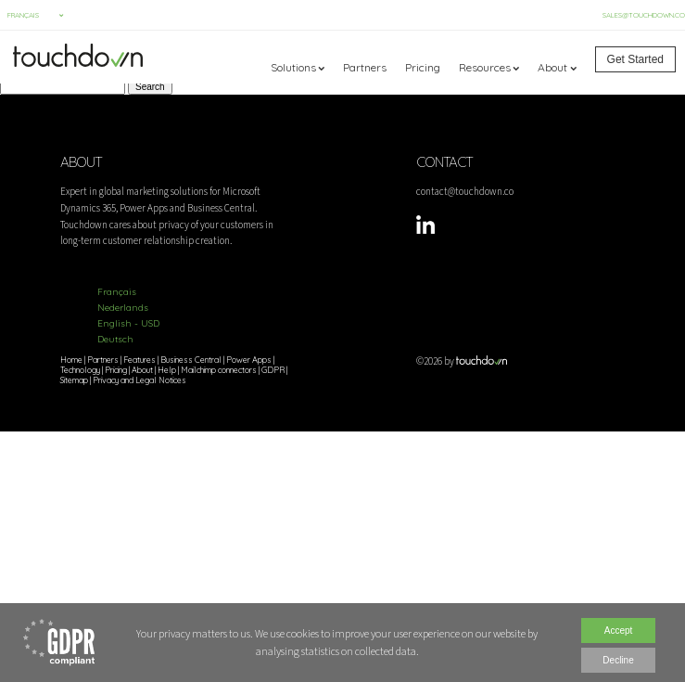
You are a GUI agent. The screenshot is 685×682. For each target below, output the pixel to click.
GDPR (273, 370)
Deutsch (115, 339)
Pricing (422, 67)
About (552, 67)
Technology (80, 370)
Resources (485, 67)
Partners (365, 67)
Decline (618, 660)
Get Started (635, 59)
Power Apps (249, 359)
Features (139, 359)
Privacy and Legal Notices (139, 380)
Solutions (293, 67)
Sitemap (74, 380)
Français (116, 292)
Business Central (191, 359)
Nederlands (122, 308)
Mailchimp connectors (219, 370)
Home (71, 359)
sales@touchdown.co (644, 14)
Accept (618, 630)
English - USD (128, 323)
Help (167, 370)
